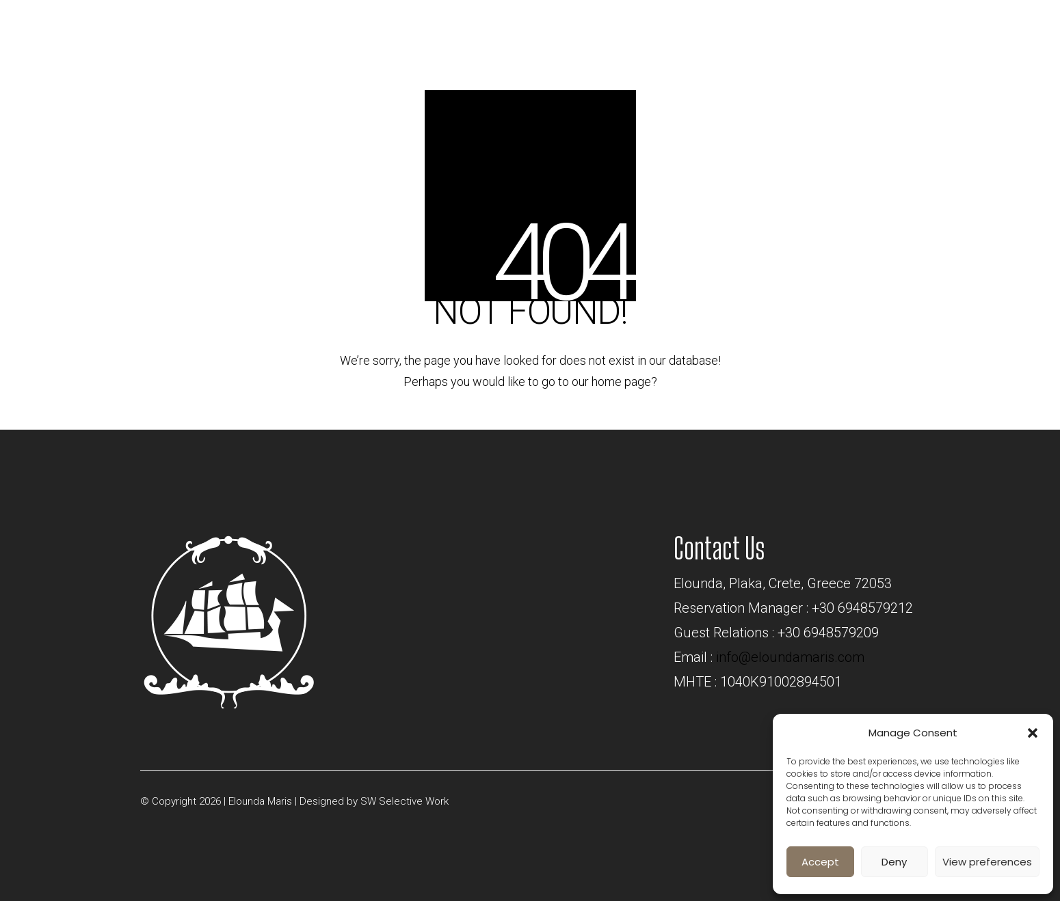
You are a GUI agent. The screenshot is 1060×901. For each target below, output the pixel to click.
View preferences (987, 862)
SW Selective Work (404, 801)
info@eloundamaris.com (790, 657)
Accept (820, 862)
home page (621, 381)
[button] (1032, 733)
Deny (894, 862)
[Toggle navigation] (994, 29)
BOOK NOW (889, 25)
